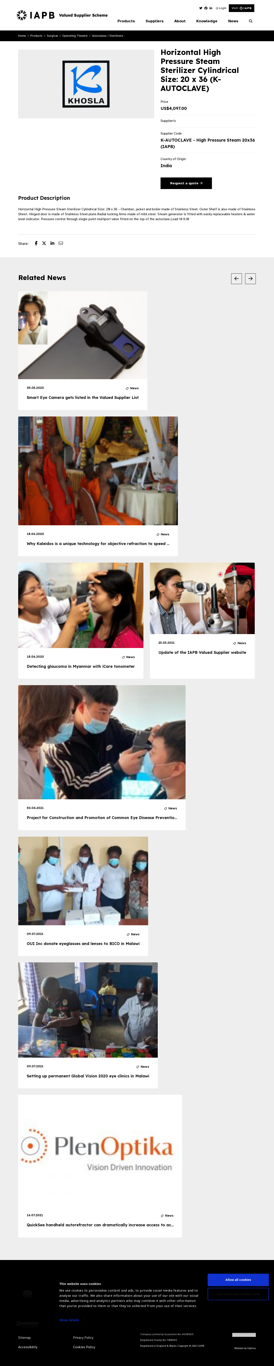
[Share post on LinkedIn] (55, 243)
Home (22, 36)
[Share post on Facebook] (38, 243)
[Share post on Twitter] (46, 243)
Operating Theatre (75, 36)
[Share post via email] (63, 243)
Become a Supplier (101, 1292)
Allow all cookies (238, 1313)
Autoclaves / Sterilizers (107, 36)
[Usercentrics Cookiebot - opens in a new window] (27, 1357)
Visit (241, 8)
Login (221, 8)
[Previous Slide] (236, 278)
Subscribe (238, 1292)
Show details (69, 1353)
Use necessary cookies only (238, 1327)
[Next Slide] (250, 278)
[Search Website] (250, 21)
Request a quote (186, 183)
